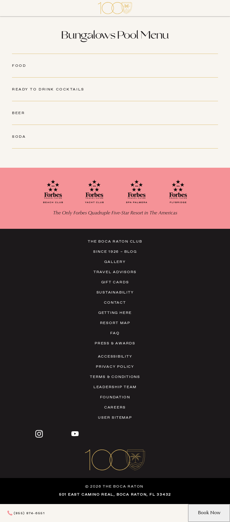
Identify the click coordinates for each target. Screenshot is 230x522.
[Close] (12, 8)
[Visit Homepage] (115, 8)
